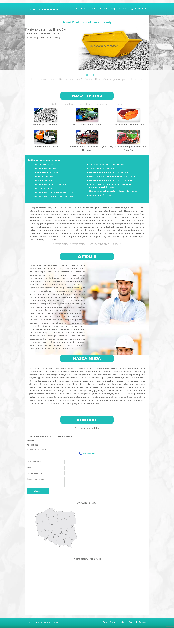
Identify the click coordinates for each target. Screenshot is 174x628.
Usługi (123, 622)
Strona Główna (110, 622)
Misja (113, 9)
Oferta (94, 9)
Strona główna (80, 9)
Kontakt (123, 9)
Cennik (103, 9)
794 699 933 (138, 8)
